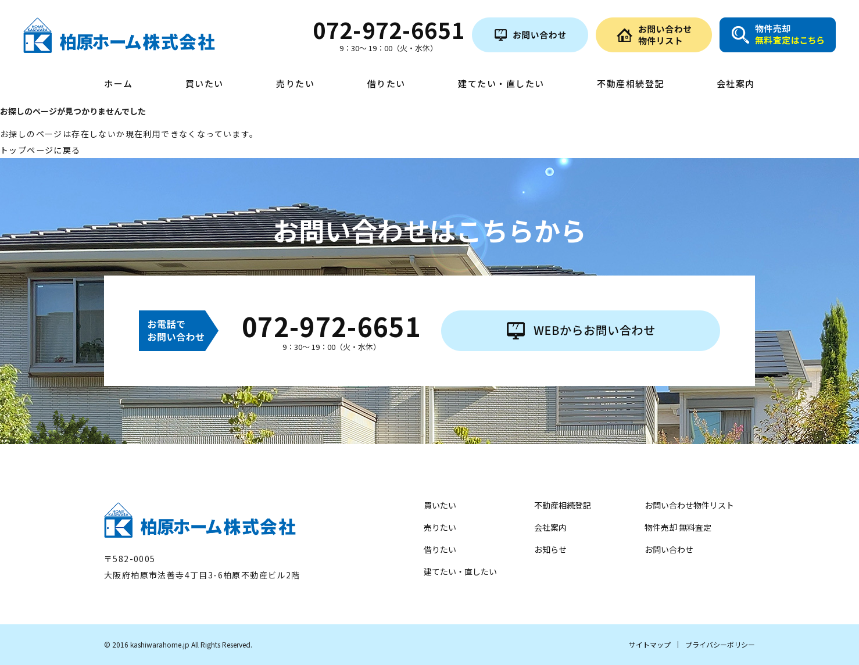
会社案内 (736, 84)
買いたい (204, 84)
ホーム (118, 84)
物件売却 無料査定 (678, 527)
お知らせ (550, 549)
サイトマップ (650, 644)
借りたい (386, 84)
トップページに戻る (40, 150)
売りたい (295, 84)
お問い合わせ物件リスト (689, 505)
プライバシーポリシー (720, 644)
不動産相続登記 (630, 84)
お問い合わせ (669, 549)
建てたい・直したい (501, 84)
